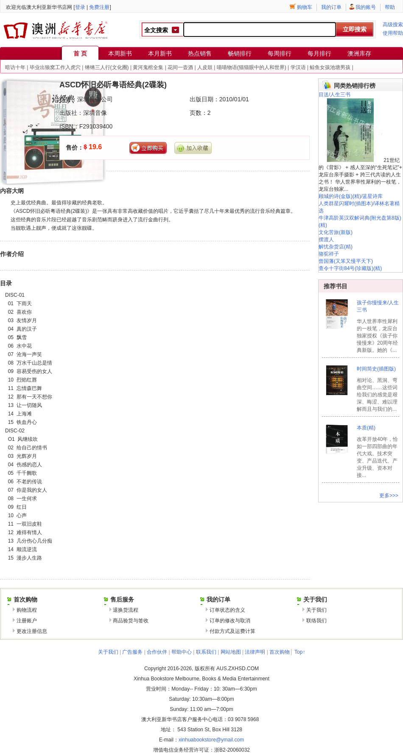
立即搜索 (355, 29)
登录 (80, 7)
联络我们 (316, 621)
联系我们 (206, 652)
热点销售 (200, 53)
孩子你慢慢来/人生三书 (378, 306)
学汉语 (298, 67)
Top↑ (299, 652)
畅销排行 (240, 53)
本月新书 (160, 53)
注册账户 (27, 621)
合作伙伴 (157, 652)
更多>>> (388, 496)
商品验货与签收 (130, 621)
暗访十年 (15, 67)
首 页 (80, 53)
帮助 (390, 7)
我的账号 (365, 7)
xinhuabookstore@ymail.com (211, 740)
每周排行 (279, 53)
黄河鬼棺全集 (148, 67)
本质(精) (366, 428)
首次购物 (279, 652)
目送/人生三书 (334, 95)
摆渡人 (326, 239)
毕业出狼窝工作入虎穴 (55, 67)
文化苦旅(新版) (336, 232)
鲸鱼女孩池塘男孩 (330, 67)
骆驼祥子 (329, 254)
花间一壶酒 (180, 67)
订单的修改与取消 (230, 621)
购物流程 (27, 610)
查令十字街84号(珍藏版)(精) (350, 268)
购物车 (304, 7)
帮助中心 (181, 652)
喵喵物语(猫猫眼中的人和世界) (251, 67)
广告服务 (132, 652)
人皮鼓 (205, 67)
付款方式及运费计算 (232, 631)
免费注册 (99, 7)
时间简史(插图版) (376, 369)
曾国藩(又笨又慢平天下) (346, 261)
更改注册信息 (32, 631)
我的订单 (331, 7)
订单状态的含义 (227, 610)
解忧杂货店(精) (336, 247)
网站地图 (231, 652)
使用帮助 (393, 33)
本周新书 (120, 53)
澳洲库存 (359, 53)
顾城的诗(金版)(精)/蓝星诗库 (351, 196)
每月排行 (319, 53)
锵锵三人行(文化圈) (107, 67)
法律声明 (255, 652)
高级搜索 (393, 25)
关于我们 (316, 610)
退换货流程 (125, 610)
